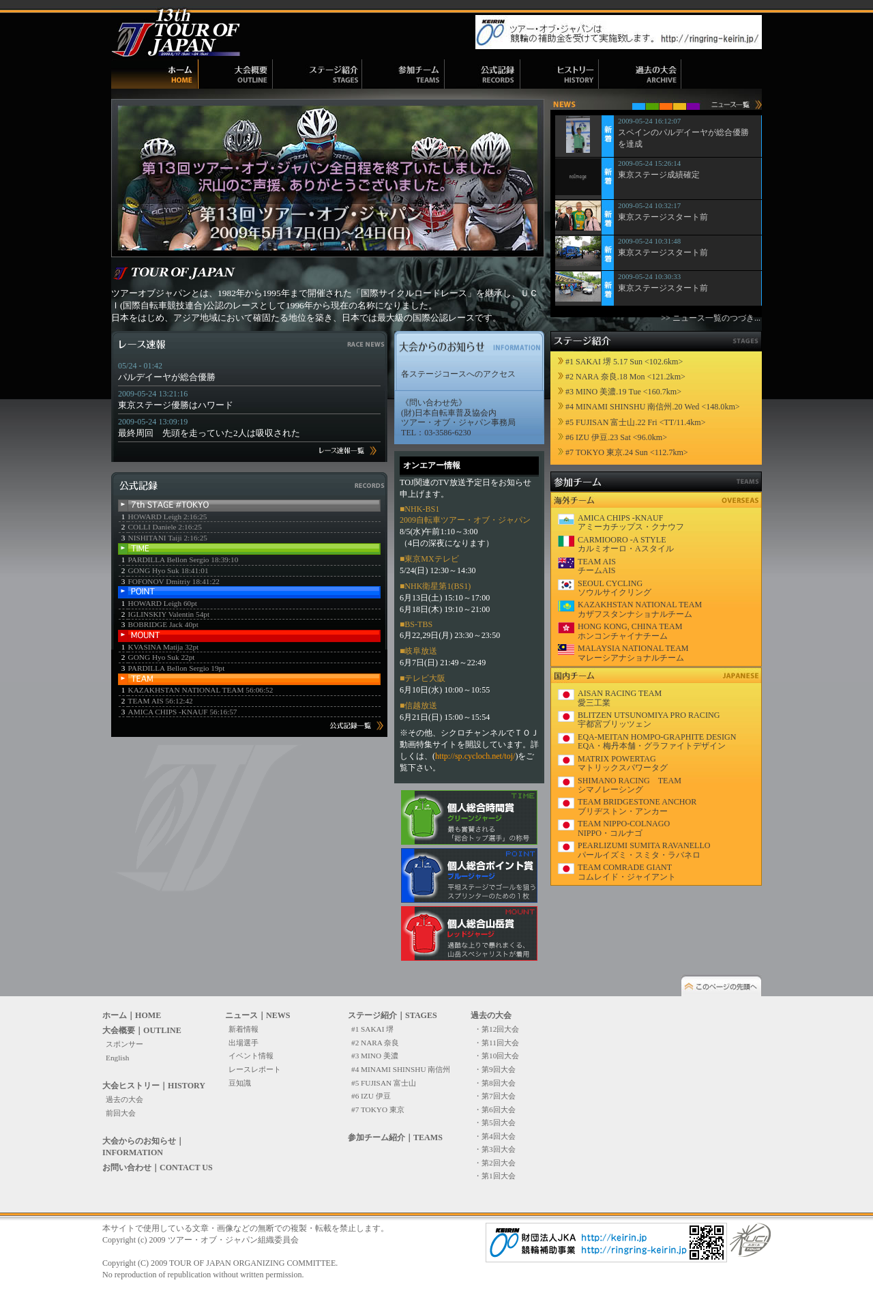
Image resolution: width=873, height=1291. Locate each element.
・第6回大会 (495, 1109)
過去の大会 (124, 1099)
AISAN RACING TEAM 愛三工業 (620, 697)
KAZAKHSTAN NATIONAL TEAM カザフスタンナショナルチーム (640, 609)
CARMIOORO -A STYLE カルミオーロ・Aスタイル (626, 544)
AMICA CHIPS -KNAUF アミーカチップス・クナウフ (631, 522)
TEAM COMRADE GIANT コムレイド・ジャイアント (627, 871)
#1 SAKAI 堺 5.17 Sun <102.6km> (624, 361)
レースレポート (254, 1069)
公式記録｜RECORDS (482, 74)
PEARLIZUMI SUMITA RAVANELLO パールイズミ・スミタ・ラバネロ (644, 850)
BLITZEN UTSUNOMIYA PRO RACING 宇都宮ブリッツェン (649, 719)
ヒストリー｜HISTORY (559, 74)
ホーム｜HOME (154, 74)
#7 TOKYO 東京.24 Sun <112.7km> (626, 452)
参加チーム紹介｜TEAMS (403, 74)
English (117, 1058)
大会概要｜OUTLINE (235, 74)
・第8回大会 (495, 1083)
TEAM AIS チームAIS (597, 566)
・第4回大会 (495, 1136)
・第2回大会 (495, 1163)
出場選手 (243, 1043)
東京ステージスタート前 (663, 217)
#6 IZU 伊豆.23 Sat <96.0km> (616, 437)
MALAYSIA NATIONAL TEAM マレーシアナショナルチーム (633, 652)
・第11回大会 (496, 1043)
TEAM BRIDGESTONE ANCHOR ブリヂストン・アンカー (637, 806)
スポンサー (124, 1044)
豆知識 (239, 1083)
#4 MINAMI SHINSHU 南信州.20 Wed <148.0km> (652, 406)
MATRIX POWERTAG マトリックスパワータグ (623, 763)
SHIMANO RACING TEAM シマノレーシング (629, 785)
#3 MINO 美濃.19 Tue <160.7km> (623, 391)
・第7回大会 (495, 1096)
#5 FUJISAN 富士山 (383, 1083)
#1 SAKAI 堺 (372, 1029)
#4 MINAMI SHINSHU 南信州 (400, 1069)
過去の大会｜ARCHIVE (640, 74)
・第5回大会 (495, 1122)
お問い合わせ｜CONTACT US (157, 1167)
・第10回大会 (496, 1055)
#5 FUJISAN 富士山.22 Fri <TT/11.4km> (635, 422)
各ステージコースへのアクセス (458, 374)
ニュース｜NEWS (258, 1015)
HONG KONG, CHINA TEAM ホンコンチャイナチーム (630, 631)
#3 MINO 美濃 (374, 1055)
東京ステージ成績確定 (659, 174)
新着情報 (243, 1029)
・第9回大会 (495, 1069)
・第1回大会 (495, 1176)
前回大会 (121, 1113)
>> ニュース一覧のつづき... (710, 318)
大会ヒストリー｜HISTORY (153, 1085)
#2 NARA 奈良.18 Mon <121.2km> (625, 376)
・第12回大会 (496, 1029)
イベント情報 (250, 1055)
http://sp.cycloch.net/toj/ (475, 756)
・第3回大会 (495, 1149)
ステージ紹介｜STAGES (317, 74)
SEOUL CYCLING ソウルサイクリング (614, 588)
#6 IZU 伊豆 (371, 1096)
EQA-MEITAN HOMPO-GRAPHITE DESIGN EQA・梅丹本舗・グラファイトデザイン (657, 741)
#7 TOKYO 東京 (377, 1109)
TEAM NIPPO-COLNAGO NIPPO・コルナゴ (624, 828)
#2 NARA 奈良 (375, 1043)
